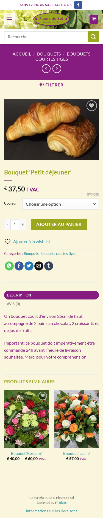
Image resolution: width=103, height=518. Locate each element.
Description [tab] (19, 295)
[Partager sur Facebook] (19, 266)
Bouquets (49, 53)
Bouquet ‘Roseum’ (26, 453)
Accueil (22, 53)
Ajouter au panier (59, 224)
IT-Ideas (60, 502)
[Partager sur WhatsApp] (9, 266)
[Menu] (9, 19)
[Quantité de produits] (14, 224)
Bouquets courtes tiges (62, 56)
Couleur (10, 203)
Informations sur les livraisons (51, 510)
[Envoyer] (93, 36)
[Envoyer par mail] (38, 266)
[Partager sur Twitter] (29, 266)
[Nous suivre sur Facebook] (78, 5)
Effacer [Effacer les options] (93, 194)
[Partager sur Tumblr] (48, 266)
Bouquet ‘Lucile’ (76, 453)
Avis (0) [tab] (13, 304)
